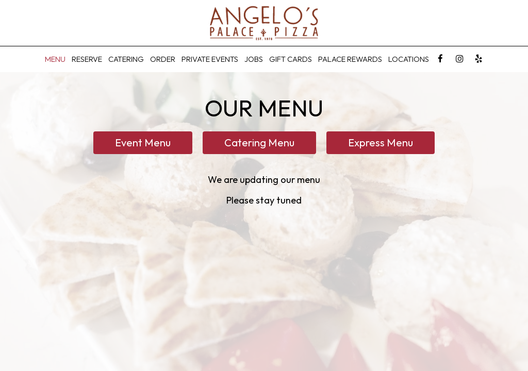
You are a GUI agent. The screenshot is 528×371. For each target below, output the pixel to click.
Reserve (87, 59)
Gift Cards (290, 59)
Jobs (253, 59)
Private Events (210, 59)
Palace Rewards (350, 59)
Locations (408, 59)
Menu (55, 59)
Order (162, 59)
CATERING (126, 59)
